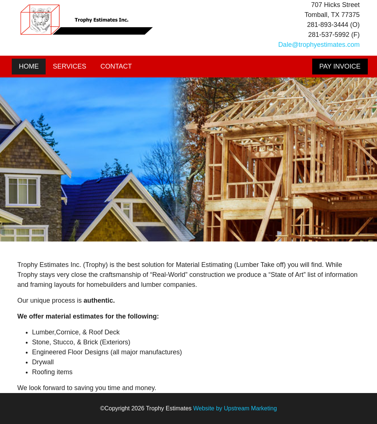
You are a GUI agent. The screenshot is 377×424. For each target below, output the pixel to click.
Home (29, 66)
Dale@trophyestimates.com (319, 44)
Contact (116, 66)
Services (70, 66)
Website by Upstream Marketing (235, 408)
